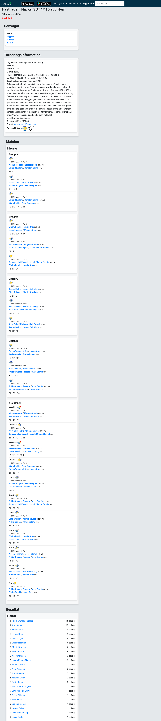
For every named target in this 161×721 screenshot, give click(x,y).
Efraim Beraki (15, 227)
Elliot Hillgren (31, 165)
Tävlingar (58, 3)
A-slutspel (10, 40)
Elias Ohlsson (15, 292)
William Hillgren (16, 165)
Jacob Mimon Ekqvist (40, 247)
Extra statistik (72, 3)
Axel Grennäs (15, 354)
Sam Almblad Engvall (18, 247)
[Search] (109, 3)
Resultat (10, 43)
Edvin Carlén (14, 182)
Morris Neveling (30, 292)
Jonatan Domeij (32, 168)
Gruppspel (10, 37)
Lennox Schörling (31, 289)
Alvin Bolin (13, 310)
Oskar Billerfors (16, 168)
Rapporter (88, 3)
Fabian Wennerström (18, 351)
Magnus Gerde (31, 230)
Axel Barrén (37, 372)
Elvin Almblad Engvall (30, 310)
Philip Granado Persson (19, 372)
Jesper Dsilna (15, 289)
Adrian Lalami (29, 354)
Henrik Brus (28, 227)
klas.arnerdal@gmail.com (25, 124)
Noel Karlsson (28, 182)
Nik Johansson (15, 230)
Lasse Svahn (35, 351)
